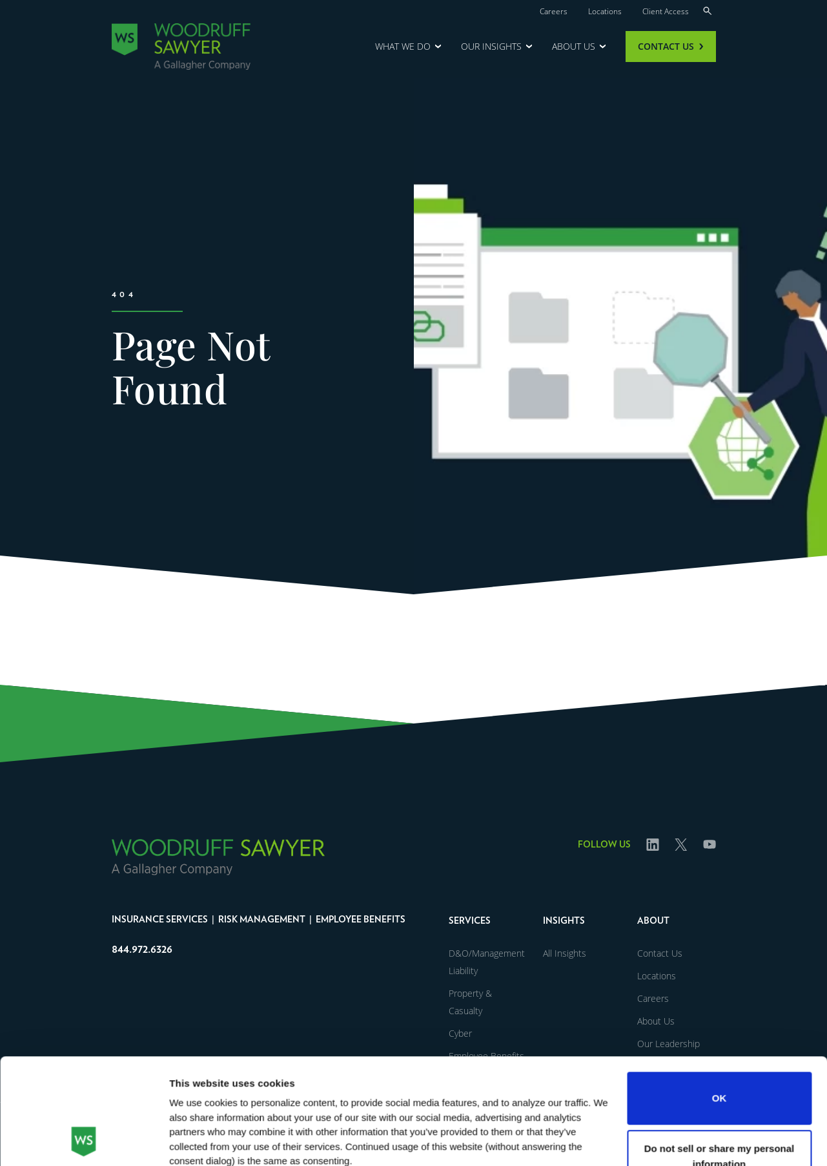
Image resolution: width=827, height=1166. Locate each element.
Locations (605, 11)
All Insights (564, 953)
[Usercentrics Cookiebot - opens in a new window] (83, 1140)
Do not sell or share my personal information (719, 1056)
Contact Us (666, 46)
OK (719, 999)
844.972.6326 (142, 949)
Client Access (665, 11)
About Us (573, 46)
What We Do (403, 46)
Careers (553, 11)
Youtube (709, 857)
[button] (488, 919)
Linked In (652, 857)
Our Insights (491, 46)
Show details (199, 1140)
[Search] (707, 10)
